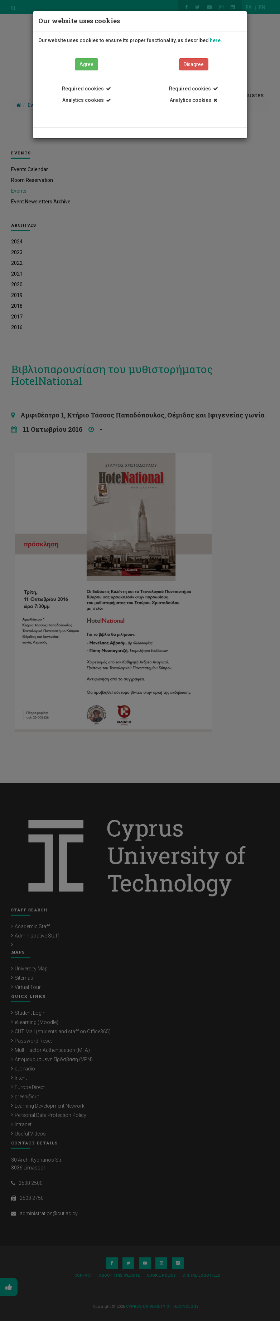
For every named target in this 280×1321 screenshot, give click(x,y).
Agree (86, 64)
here (215, 40)
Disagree (194, 64)
